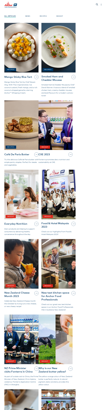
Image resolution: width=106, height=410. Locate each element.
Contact (70, 377)
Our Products (44, 370)
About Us (42, 373)
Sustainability (73, 373)
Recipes (43, 16)
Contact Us (14, 379)
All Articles (10, 16)
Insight (59, 16)
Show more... (53, 345)
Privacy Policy (73, 381)
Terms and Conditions (48, 377)
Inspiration (71, 370)
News (27, 16)
